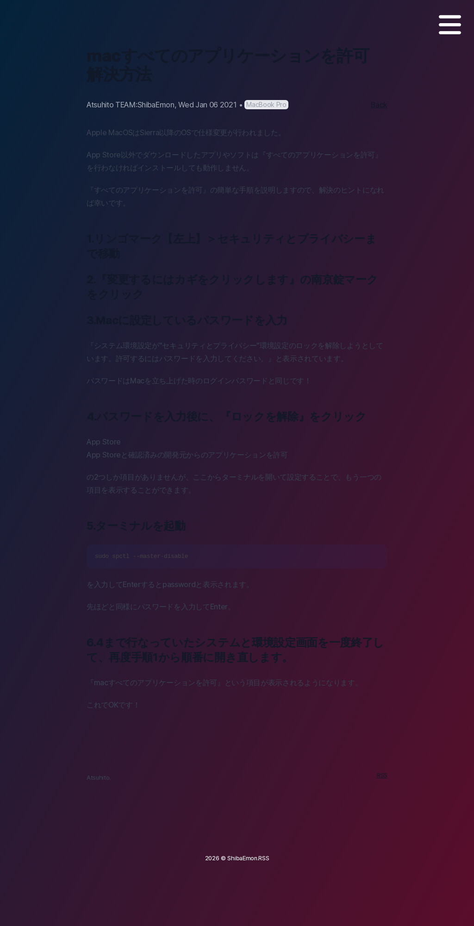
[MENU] (450, 24)
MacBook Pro (266, 104)
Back (379, 104)
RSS (382, 775)
